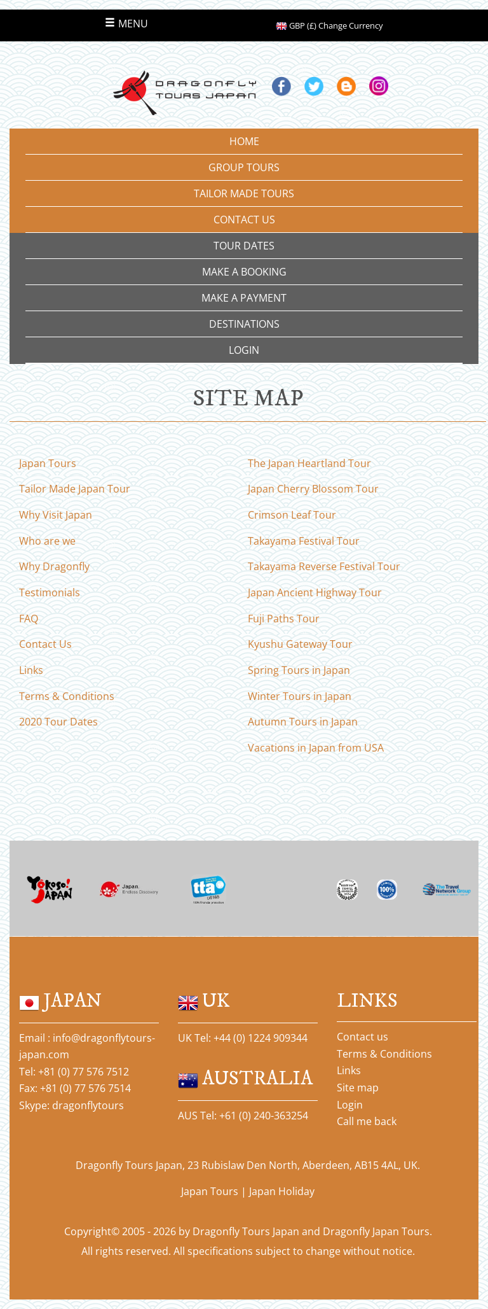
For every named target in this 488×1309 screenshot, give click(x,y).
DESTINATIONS (244, 324)
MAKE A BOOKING (244, 272)
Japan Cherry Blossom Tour (313, 489)
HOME (244, 141)
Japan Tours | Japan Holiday (248, 1191)
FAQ (28, 619)
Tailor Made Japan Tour (74, 489)
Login (350, 1105)
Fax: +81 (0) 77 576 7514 (75, 1088)
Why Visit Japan (55, 515)
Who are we (47, 541)
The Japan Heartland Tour (309, 463)
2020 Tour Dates (58, 722)
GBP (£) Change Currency (329, 25)
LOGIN (244, 350)
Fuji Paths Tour (284, 619)
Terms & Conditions (66, 696)
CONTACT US (244, 220)
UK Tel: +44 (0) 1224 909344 (243, 1038)
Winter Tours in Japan (299, 696)
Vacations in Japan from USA (316, 748)
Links (31, 670)
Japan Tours (47, 463)
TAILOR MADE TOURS (244, 193)
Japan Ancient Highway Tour (315, 592)
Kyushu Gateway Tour (300, 644)
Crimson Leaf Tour (292, 515)
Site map (358, 1088)
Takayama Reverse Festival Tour (324, 566)
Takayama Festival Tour (304, 541)
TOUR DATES (244, 246)
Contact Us (45, 644)
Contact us (362, 1037)
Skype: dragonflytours (71, 1105)
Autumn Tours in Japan (303, 722)
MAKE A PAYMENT (244, 298)
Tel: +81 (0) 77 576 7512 (74, 1072)
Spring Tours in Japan (299, 670)
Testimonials (49, 592)
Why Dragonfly (54, 566)
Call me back (366, 1121)
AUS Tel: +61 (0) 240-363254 (243, 1116)
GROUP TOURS (244, 167)
